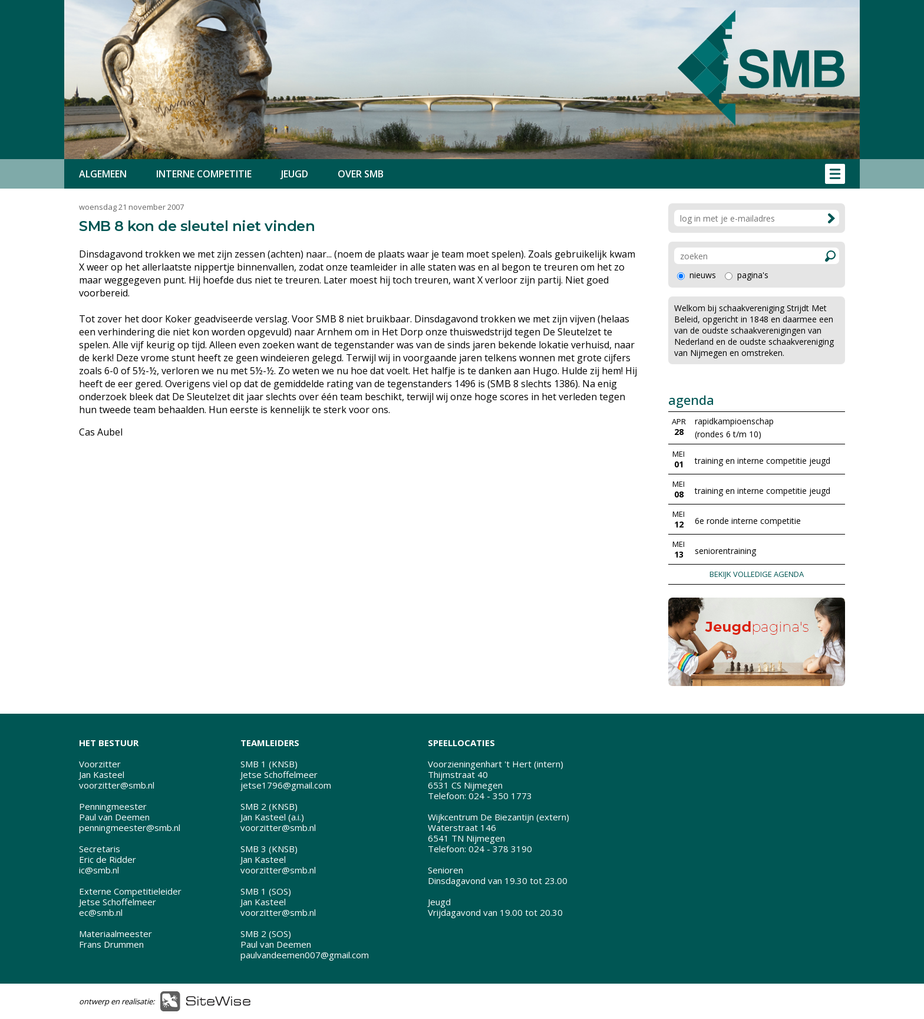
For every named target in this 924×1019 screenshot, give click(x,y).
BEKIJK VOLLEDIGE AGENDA (757, 574)
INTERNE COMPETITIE (204, 173)
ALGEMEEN (103, 173)
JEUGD (294, 173)
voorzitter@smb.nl (116, 785)
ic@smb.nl (99, 870)
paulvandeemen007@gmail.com (304, 955)
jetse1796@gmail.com (285, 785)
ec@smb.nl (101, 912)
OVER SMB (361, 173)
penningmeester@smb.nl (129, 827)
